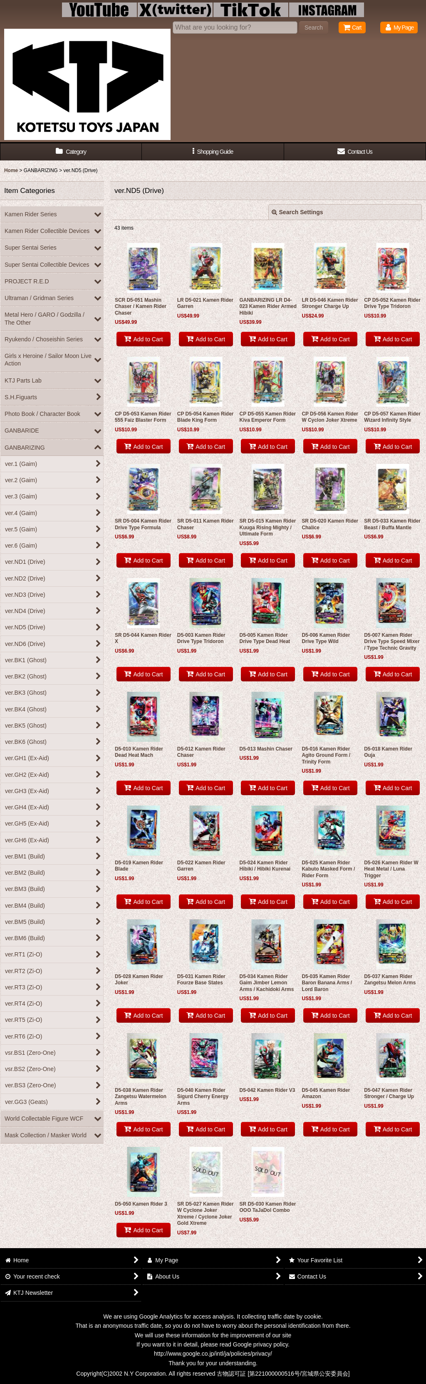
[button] (213, 151)
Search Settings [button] (297, 212)
